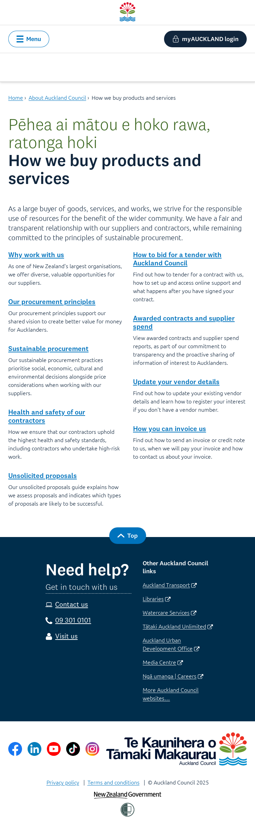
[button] (28, 39)
